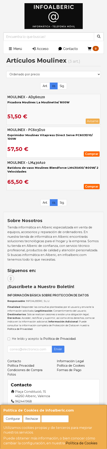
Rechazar (32, 418)
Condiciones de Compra (24, 370)
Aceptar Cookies (55, 418)
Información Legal (70, 361)
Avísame (92, 121)
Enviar (58, 349)
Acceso (40, 49)
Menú (15, 49)
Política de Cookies (81, 443)
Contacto (68, 49)
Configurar (13, 418)
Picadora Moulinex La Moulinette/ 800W (38, 102)
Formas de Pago (69, 370)
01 (53, 86)
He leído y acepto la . (44, 339)
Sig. (62, 86)
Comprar (91, 154)
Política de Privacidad (20, 328)
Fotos (11, 374)
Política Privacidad (20, 365)
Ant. (45, 86)
